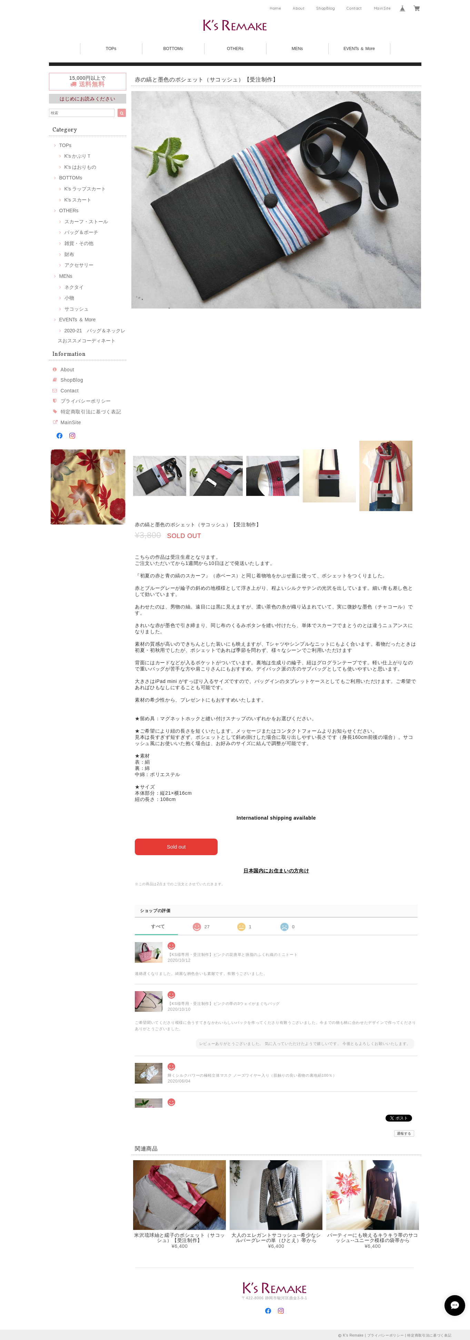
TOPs (111, 48)
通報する (404, 1133)
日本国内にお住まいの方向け (276, 870)
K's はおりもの (80, 167)
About (298, 8)
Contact (354, 8)
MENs (297, 48)
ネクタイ (74, 287)
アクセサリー (78, 265)
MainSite (382, 8)
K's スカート (78, 200)
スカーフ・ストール (86, 221)
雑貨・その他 (78, 243)
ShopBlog (325, 8)
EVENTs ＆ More (359, 48)
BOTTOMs (173, 48)
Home (275, 8)
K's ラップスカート (85, 189)
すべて (158, 926)
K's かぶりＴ (78, 156)
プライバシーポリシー (86, 401)
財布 (69, 254)
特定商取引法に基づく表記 (91, 411)
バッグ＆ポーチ (81, 232)
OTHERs (235, 48)
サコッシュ (76, 309)
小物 (69, 298)
